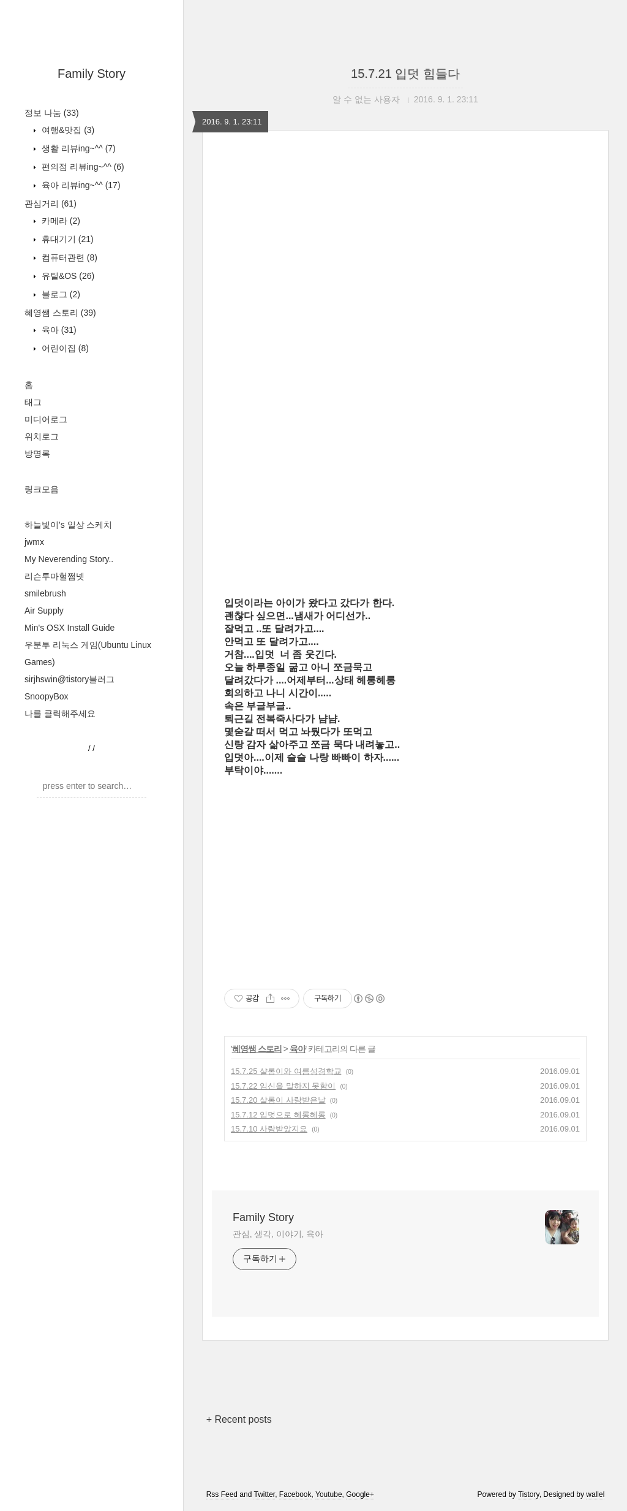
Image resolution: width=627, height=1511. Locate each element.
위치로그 (41, 436)
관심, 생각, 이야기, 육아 (278, 1234)
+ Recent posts (239, 1419)
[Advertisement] (405, 290)
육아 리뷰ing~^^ (80, 185)
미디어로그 (45, 419)
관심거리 (50, 203)
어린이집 (64, 348)
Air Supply (44, 610)
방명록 (37, 454)
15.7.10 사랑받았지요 (269, 1128)
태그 (33, 402)
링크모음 (41, 489)
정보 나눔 (51, 113)
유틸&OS (66, 276)
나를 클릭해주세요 (60, 713)
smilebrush (45, 593)
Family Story (92, 73)
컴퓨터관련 (68, 257)
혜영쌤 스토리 (60, 313)
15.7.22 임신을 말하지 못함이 (283, 1085)
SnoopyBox (46, 696)
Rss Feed (222, 1494)
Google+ (360, 1494)
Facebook (295, 1494)
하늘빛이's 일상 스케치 (68, 525)
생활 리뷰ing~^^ (77, 148)
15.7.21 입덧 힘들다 (405, 73)
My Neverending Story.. (68, 559)
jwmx (34, 542)
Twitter (264, 1494)
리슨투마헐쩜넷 (54, 576)
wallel (595, 1494)
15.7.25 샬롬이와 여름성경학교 (286, 1071)
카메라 (59, 221)
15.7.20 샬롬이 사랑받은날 (278, 1100)
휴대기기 (66, 239)
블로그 (59, 294)
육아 (58, 330)
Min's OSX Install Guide (69, 628)
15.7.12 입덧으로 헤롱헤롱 (278, 1114)
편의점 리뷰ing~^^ (81, 167)
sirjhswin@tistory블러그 (69, 679)
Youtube (328, 1494)
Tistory (528, 1494)
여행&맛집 (66, 130)
